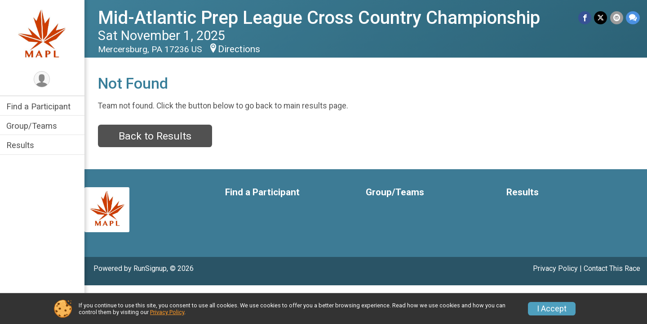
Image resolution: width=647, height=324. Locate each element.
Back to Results (156, 136)
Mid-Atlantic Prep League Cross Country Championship (320, 17)
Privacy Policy (555, 268)
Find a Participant (39, 106)
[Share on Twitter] (600, 17)
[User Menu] (43, 79)
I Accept (552, 308)
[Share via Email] (616, 17)
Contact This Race (612, 268)
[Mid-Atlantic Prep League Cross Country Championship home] (42, 34)
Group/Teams (32, 125)
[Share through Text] (633, 17)
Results (21, 145)
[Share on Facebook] (585, 17)
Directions (240, 49)
